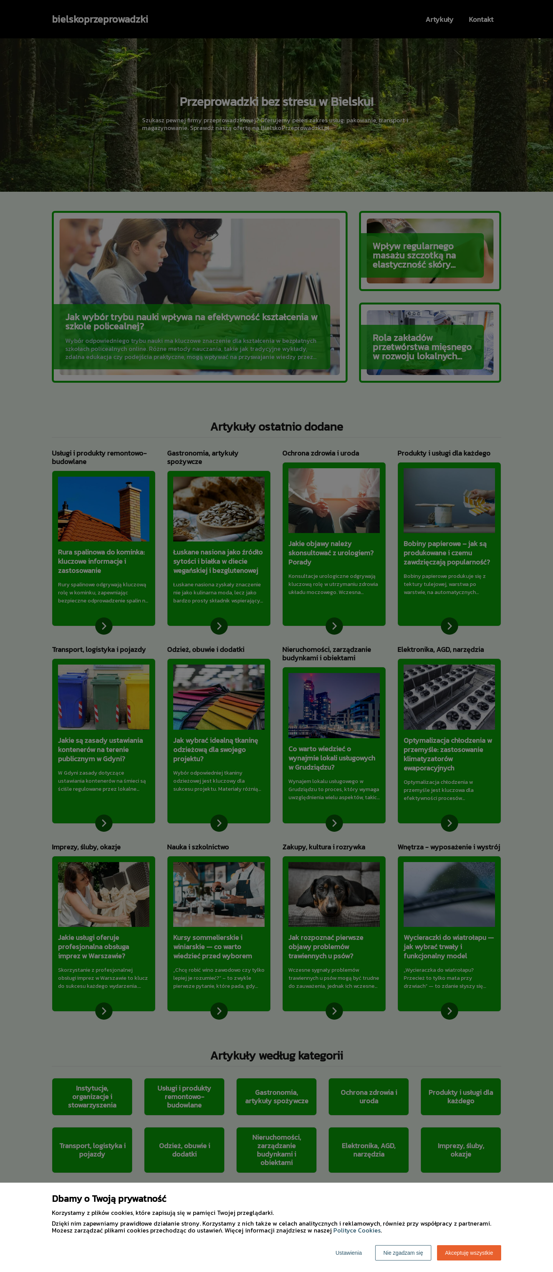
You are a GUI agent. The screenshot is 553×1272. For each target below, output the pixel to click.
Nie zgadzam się (403, 1253)
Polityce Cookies (357, 1230)
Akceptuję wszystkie (469, 1253)
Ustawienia (349, 1253)
